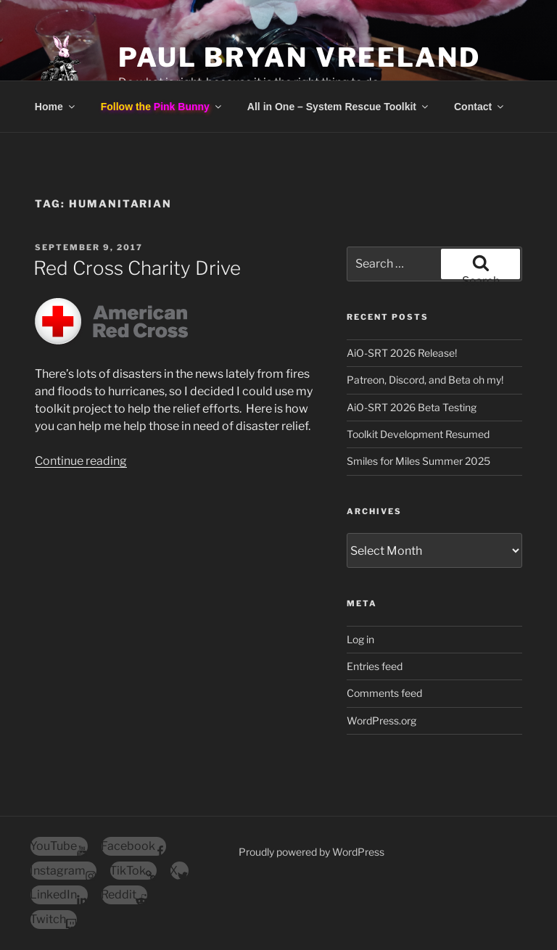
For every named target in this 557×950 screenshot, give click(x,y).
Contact (480, 106)
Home (56, 106)
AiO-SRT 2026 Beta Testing (411, 407)
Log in (360, 639)
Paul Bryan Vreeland (299, 57)
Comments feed (384, 693)
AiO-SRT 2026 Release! (402, 353)
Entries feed (375, 666)
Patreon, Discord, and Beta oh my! (425, 379)
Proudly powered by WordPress (311, 852)
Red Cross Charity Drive (137, 268)
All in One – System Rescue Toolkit (338, 106)
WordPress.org (381, 720)
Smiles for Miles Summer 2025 (418, 461)
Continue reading (81, 461)
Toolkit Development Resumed (418, 434)
